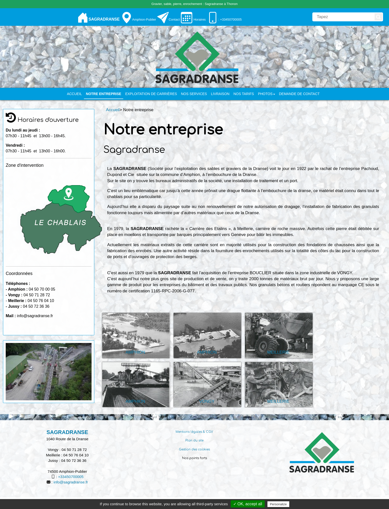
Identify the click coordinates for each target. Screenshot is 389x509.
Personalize (278, 504)
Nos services (194, 94)
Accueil (74, 94)
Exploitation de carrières (151, 94)
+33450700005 (71, 477)
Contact (174, 19)
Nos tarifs (243, 94)
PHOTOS (266, 94)
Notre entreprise (103, 94)
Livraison (220, 94)
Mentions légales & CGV (194, 432)
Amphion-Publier (144, 19)
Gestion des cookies (194, 449)
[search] (343, 16)
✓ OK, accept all (247, 504)
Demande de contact (299, 94)
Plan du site (194, 440)
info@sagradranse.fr (71, 482)
